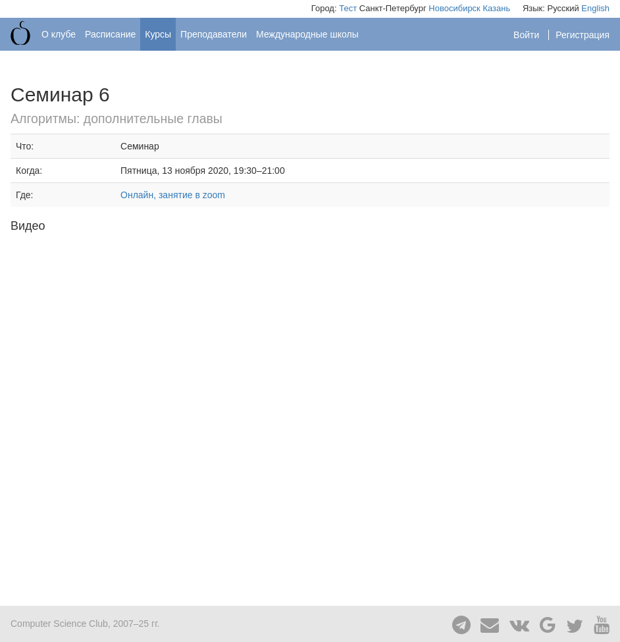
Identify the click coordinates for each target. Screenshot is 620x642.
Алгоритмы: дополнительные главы (116, 118)
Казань (496, 8)
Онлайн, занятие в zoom (172, 195)
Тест (348, 8)
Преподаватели (213, 34)
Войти (527, 35)
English (595, 8)
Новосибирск (454, 8)
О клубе (58, 34)
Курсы (158, 34)
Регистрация (582, 35)
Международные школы (307, 34)
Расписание (110, 34)
